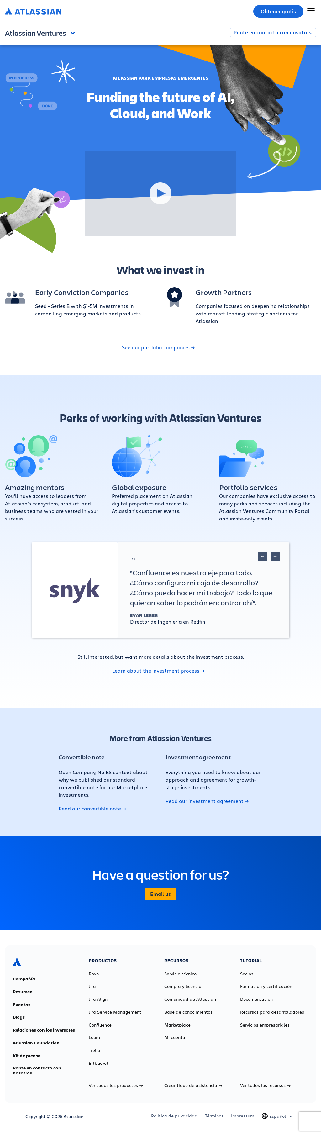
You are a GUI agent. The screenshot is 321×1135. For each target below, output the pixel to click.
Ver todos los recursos (265, 1085)
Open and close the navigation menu (74, 32)
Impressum (242, 1115)
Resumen (23, 991)
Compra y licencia (183, 986)
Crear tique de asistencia (193, 1085)
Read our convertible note (92, 808)
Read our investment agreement (207, 801)
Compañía (24, 978)
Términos (214, 1115)
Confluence (100, 1024)
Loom (94, 1037)
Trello (94, 1050)
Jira (92, 986)
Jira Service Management (115, 1012)
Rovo (94, 973)
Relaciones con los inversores (44, 1029)
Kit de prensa (27, 1055)
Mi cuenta (174, 1037)
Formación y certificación (266, 986)
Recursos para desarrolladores (272, 1012)
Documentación (256, 999)
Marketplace (177, 1024)
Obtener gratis (278, 11)
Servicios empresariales (265, 1024)
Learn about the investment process (158, 670)
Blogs (19, 1017)
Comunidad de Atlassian (190, 999)
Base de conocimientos (188, 1012)
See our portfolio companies (158, 347)
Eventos (21, 1004)
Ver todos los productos (116, 1085)
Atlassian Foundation (36, 1042)
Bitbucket (98, 1063)
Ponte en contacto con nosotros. (273, 32)
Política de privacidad (174, 1115)
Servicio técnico (180, 973)
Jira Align (98, 999)
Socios (246, 973)
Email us (160, 893)
